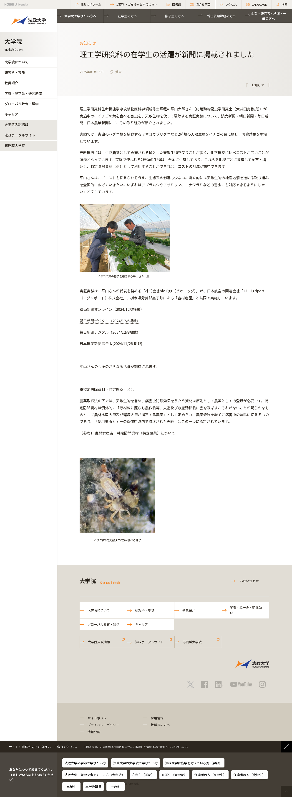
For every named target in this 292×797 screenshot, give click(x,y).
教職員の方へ (160, 725)
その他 (115, 786)
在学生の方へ (127, 16)
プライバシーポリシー (103, 725)
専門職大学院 (15, 145)
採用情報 (157, 718)
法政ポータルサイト (20, 135)
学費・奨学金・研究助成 (23, 93)
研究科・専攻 (15, 72)
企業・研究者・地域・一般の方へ (268, 16)
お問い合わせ (249, 581)
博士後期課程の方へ (221, 16)
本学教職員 (93, 786)
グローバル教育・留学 (22, 103)
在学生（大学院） (174, 774)
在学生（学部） (143, 774)
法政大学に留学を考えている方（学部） (193, 763)
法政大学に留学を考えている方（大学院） (95, 774)
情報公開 (94, 732)
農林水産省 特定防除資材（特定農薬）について (135, 433)
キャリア (11, 114)
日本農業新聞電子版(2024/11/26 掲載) (113, 343)
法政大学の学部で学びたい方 (85, 763)
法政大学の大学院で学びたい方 (135, 763)
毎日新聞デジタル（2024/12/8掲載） (110, 332)
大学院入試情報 (16, 124)
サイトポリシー (99, 718)
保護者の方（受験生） (249, 774)
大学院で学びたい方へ (80, 16)
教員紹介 (11, 82)
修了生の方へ (174, 16)
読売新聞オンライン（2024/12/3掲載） (112, 309)
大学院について (16, 62)
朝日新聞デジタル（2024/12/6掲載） (110, 320)
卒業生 (71, 786)
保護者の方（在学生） (210, 774)
